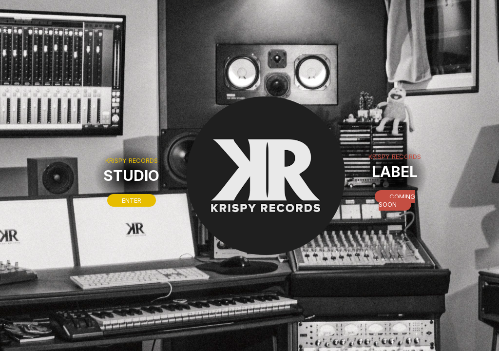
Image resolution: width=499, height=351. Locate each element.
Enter (131, 200)
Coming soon (397, 200)
